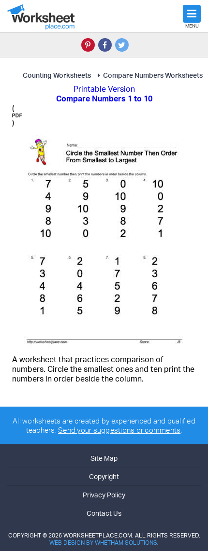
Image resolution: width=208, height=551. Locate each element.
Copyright (104, 476)
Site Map (104, 458)
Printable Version (104, 89)
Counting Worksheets (57, 75)
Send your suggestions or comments (119, 430)
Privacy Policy (104, 495)
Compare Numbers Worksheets (148, 75)
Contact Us (104, 513)
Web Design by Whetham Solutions (103, 542)
